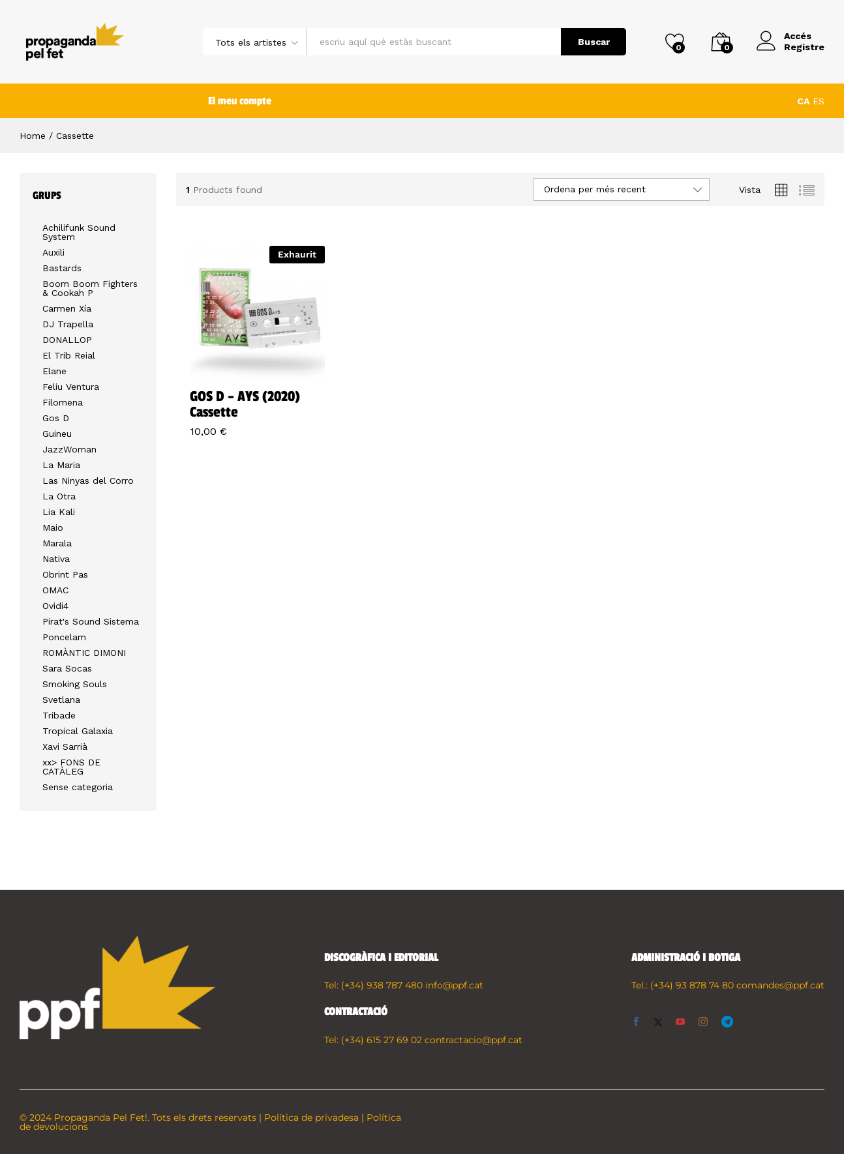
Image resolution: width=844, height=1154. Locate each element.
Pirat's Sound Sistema (90, 621)
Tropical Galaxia (77, 731)
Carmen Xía (66, 308)
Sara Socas (67, 668)
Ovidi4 (55, 605)
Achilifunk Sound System (78, 232)
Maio (52, 527)
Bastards (62, 268)
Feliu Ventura (70, 386)
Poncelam (64, 637)
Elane (54, 371)
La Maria (61, 465)
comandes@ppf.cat (780, 985)
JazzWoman (69, 449)
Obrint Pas (65, 574)
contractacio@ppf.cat (473, 1040)
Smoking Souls (74, 684)
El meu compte (239, 101)
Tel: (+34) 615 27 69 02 (373, 1040)
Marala (57, 543)
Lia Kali (58, 512)
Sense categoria (77, 787)
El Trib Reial (68, 355)
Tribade (59, 715)
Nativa (56, 559)
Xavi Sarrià (64, 746)
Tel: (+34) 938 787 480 (373, 985)
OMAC (55, 590)
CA (803, 101)
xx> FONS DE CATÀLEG (71, 767)
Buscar (594, 42)
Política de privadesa (311, 1117)
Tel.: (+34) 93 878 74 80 (682, 985)
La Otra (59, 496)
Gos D (55, 418)
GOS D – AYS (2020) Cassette (245, 404)
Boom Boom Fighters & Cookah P (90, 288)
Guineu (57, 433)
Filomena (62, 402)
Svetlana (61, 699)
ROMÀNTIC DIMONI (84, 652)
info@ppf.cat (454, 985)
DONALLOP (67, 339)
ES (818, 101)
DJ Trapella (67, 324)
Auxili (53, 252)
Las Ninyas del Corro (88, 480)
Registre (804, 47)
